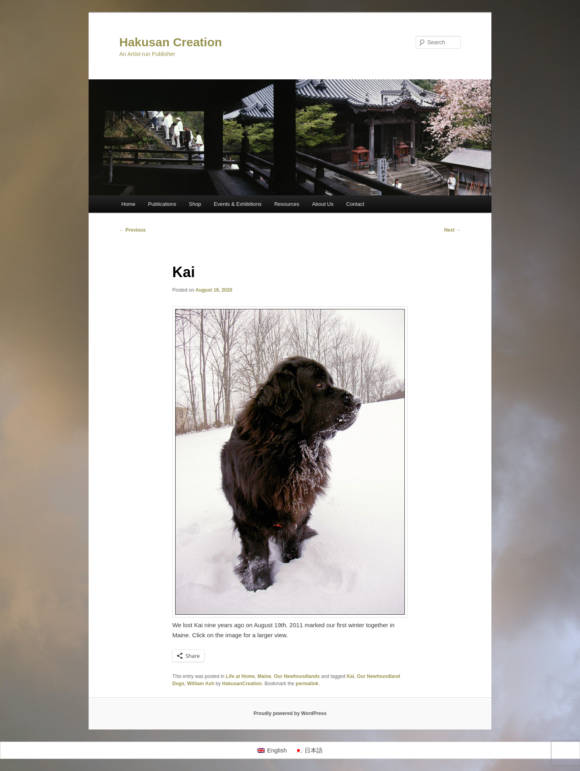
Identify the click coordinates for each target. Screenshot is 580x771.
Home (128, 204)
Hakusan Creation (170, 42)
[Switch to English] (272, 750)
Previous (132, 230)
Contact (355, 204)
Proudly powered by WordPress (289, 713)
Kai (350, 676)
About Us (323, 204)
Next (452, 230)
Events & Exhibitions (238, 204)
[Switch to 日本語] (309, 750)
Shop (195, 204)
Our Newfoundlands (297, 676)
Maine (264, 676)
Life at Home (240, 676)
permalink (307, 683)
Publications (162, 204)
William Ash (200, 683)
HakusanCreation (242, 683)
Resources (286, 204)
